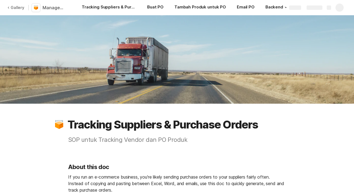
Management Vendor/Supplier (55, 7)
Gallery (15, 7)
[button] (286, 7)
